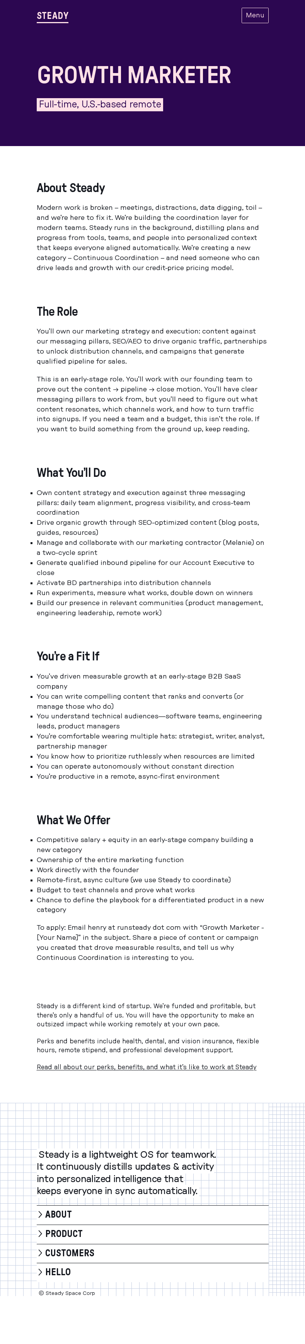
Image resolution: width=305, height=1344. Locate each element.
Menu (255, 15)
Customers (69, 1253)
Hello (58, 1272)
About (58, 1215)
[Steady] (52, 15)
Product (64, 1234)
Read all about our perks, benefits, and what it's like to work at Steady (147, 1067)
